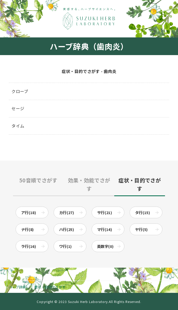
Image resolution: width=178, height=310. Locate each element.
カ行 (66, 212)
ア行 (28, 212)
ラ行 (28, 246)
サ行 (104, 212)
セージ (17, 108)
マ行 (104, 229)
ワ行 (65, 246)
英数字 (105, 246)
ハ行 (66, 229)
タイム (17, 126)
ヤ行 (141, 229)
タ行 (142, 212)
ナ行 (27, 229)
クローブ (19, 91)
